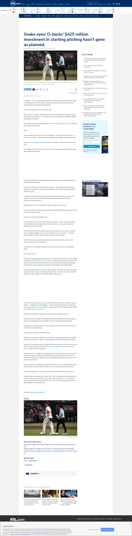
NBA (53, 16)
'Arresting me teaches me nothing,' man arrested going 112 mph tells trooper (95, 60)
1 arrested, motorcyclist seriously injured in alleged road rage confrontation (94, 100)
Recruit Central (94, 16)
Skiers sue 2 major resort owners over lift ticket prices (95, 94)
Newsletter (88, 519)
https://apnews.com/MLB (37, 392)
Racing (86, 16)
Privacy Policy (85, 151)
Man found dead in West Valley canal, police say (95, 89)
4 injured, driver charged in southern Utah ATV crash (95, 71)
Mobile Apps (80, 519)
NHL (61, 16)
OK (130, 523)
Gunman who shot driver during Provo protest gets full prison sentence (95, 77)
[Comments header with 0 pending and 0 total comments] (50, 474)
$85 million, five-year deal (42, 260)
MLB (57, 16)
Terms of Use (93, 150)
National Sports (33, 460)
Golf (71, 16)
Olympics (44, 16)
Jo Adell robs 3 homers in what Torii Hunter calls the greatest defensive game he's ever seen (50, 502)
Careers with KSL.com (114, 519)
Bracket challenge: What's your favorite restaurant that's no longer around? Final (95, 82)
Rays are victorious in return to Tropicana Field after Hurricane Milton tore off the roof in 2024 (32, 502)
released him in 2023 (54, 272)
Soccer (76, 16)
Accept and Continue (107, 529)
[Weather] (68, 5)
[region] (66, 528)
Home (38, 16)
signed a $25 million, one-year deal (34, 307)
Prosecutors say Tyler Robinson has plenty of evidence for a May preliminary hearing (95, 114)
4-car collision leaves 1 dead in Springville (93, 66)
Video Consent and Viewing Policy (19, 534)
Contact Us (103, 519)
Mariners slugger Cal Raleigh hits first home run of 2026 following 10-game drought (49, 449)
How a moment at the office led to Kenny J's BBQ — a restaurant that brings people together (69, 502)
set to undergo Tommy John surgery (41, 142)
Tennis (81, 16)
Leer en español (73, 93)
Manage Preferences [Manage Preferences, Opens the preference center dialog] (93, 529)
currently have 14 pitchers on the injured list (53, 233)
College (66, 16)
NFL (50, 16)
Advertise (96, 519)
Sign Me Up (91, 146)
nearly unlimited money (58, 247)
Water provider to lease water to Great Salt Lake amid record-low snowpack (94, 107)
